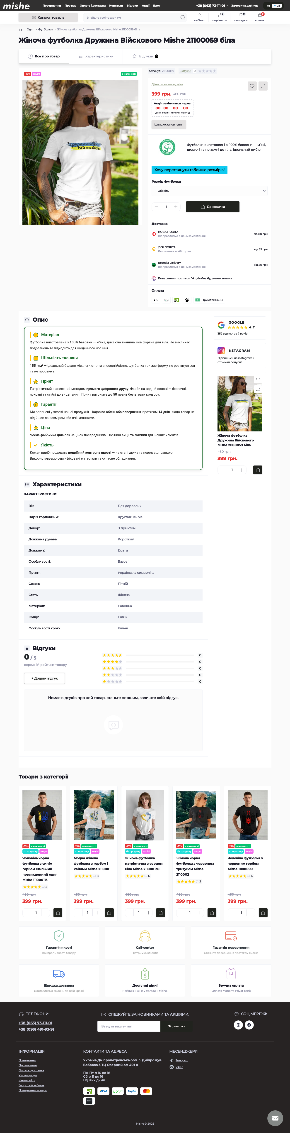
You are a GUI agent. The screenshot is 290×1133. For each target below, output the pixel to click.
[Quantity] (166, 207)
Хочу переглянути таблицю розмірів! (190, 170)
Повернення (52, 5)
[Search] (183, 17)
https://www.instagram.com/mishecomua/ (238, 1025)
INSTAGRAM (238, 351)
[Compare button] (263, 86)
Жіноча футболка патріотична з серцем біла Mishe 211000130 (143, 863)
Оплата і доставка (93, 5)
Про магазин (28, 1065)
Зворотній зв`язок (31, 1085)
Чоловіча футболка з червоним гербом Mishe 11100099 (245, 863)
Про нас (70, 5)
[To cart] (257, 470)
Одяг (30, 29)
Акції (146, 5)
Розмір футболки (166, 182)
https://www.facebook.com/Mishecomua (249, 1025)
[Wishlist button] (252, 86)
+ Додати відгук (44, 678)
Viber (179, 1067)
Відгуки (132, 5)
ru (268, 5)
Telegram (182, 1060)
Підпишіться (176, 1026)
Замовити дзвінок (244, 5)
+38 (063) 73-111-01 (35, 1023)
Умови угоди (28, 1075)
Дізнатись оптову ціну (167, 84)
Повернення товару (33, 1090)
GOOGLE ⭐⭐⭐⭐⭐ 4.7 (241, 324)
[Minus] (156, 207)
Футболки (45, 29)
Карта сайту (27, 1080)
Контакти (116, 5)
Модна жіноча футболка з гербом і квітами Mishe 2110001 (92, 863)
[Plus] (175, 207)
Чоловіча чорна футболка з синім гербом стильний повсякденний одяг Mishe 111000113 (39, 869)
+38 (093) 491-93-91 (36, 1029)
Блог (156, 5)
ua (277, 5)
